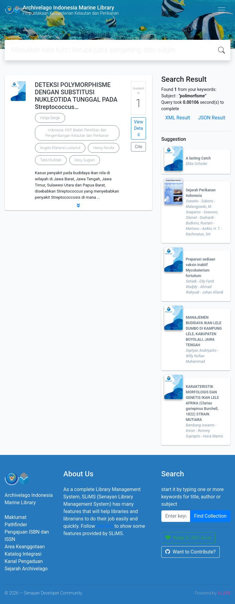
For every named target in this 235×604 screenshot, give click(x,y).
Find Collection (210, 516)
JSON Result (211, 118)
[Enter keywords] (175, 516)
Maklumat (15, 517)
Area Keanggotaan (25, 547)
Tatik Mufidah (51, 160)
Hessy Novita (103, 148)
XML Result (177, 118)
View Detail (138, 128)
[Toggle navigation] (221, 10)
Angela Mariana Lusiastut (60, 148)
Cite (138, 146)
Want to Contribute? (190, 552)
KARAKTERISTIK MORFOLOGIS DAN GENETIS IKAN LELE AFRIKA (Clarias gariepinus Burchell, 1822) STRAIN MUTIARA (202, 403)
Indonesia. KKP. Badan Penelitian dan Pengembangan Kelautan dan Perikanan (77, 133)
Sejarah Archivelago (26, 569)
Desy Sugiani (84, 160)
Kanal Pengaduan (24, 561)
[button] (78, 205)
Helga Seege (50, 118)
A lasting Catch (198, 158)
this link (104, 526)
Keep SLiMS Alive (188, 538)
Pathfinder (16, 524)
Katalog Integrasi (23, 554)
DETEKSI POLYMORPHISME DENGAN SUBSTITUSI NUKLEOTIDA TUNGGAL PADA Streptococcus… (76, 96)
